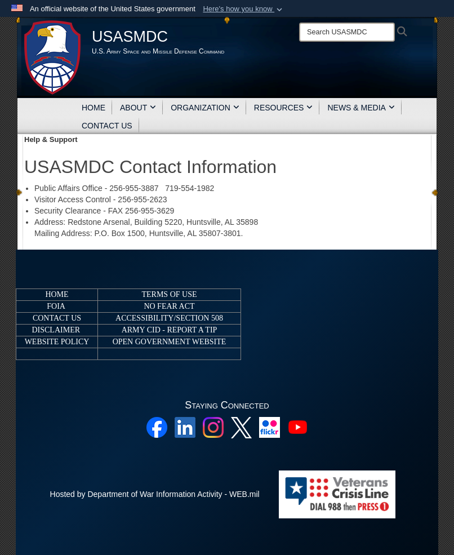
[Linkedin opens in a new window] (185, 427)
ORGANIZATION (205, 107)
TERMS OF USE (169, 294)
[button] (243, 9)
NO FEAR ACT (169, 306)
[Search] (347, 32)
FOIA (56, 306)
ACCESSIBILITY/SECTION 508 (169, 318)
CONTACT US (107, 125)
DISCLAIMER (56, 330)
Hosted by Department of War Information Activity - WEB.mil (155, 494)
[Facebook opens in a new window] (156, 427)
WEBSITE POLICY (57, 342)
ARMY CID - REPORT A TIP (169, 330)
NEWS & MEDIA (360, 107)
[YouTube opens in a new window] (297, 427)
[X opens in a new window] (241, 427)
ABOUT (138, 107)
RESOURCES (283, 107)
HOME (93, 107)
